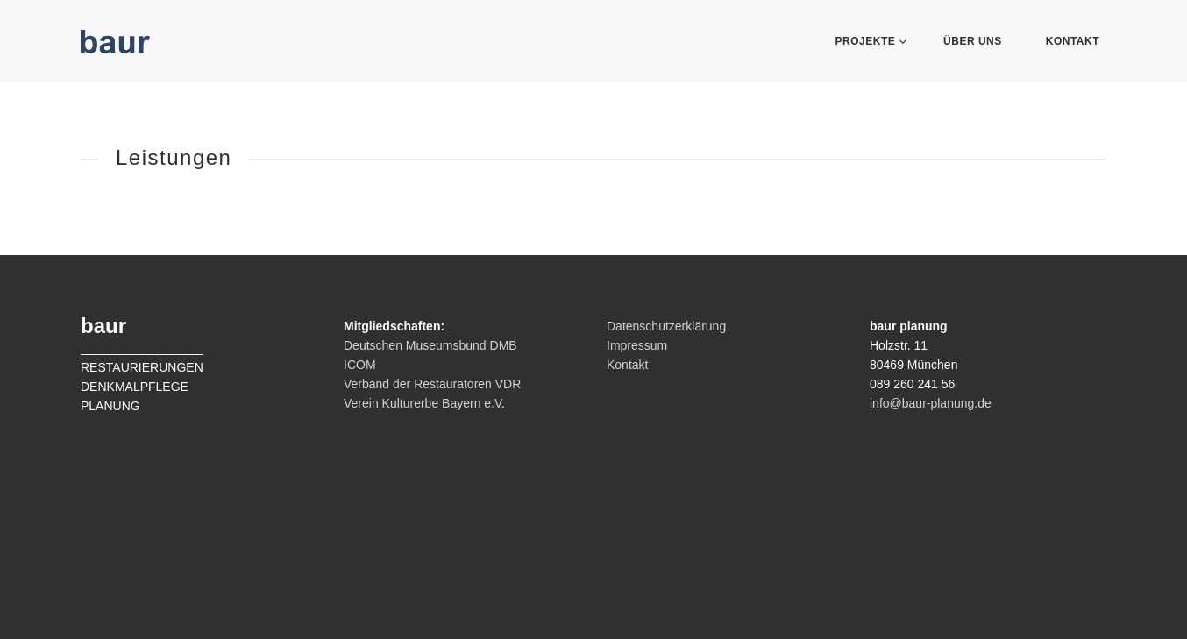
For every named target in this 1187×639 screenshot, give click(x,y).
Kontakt (1072, 41)
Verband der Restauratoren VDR (432, 384)
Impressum (637, 345)
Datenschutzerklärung (666, 326)
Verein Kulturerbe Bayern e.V (422, 403)
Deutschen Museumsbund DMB (430, 345)
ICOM (360, 365)
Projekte (867, 41)
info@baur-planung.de (931, 403)
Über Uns (972, 41)
